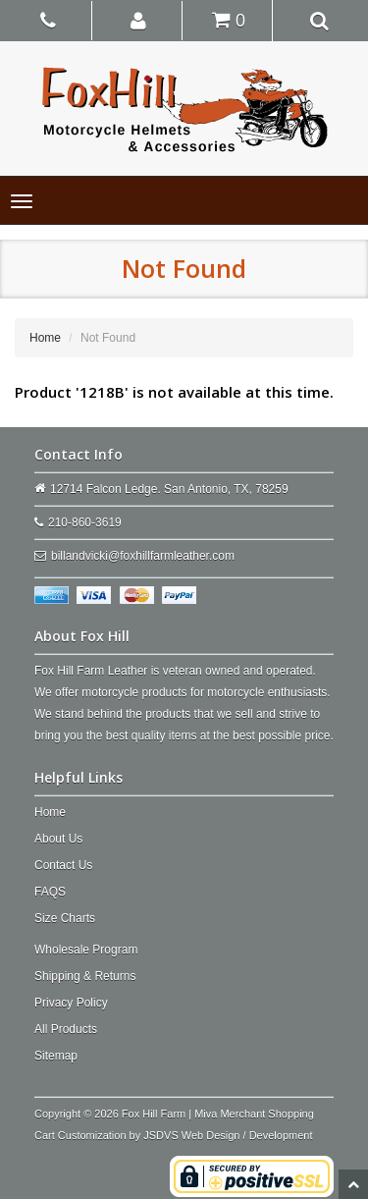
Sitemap (56, 1056)
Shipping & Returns (84, 976)
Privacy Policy (71, 1002)
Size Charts (64, 918)
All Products (65, 1029)
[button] (139, 20)
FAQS (50, 892)
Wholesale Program (85, 949)
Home (45, 338)
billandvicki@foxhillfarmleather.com (143, 556)
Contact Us (63, 865)
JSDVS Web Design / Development (227, 1135)
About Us (58, 838)
